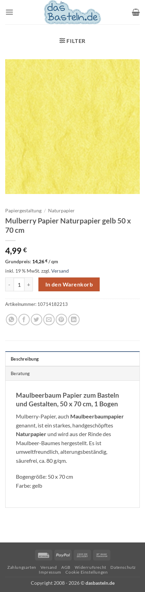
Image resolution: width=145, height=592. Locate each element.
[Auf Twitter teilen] (36, 319)
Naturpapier (61, 210)
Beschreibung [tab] (25, 359)
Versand (60, 271)
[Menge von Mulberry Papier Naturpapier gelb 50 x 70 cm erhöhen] (29, 284)
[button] (9, 11)
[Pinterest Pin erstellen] (61, 319)
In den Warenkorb (69, 284)
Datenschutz (123, 567)
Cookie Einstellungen (86, 572)
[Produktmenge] (19, 284)
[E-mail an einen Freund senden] (49, 319)
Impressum (50, 572)
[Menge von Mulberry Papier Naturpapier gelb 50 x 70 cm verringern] (9, 284)
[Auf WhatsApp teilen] (11, 319)
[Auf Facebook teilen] (24, 319)
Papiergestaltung (23, 210)
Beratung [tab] (20, 373)
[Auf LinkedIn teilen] (74, 319)
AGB (66, 567)
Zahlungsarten (21, 567)
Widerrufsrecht (90, 567)
